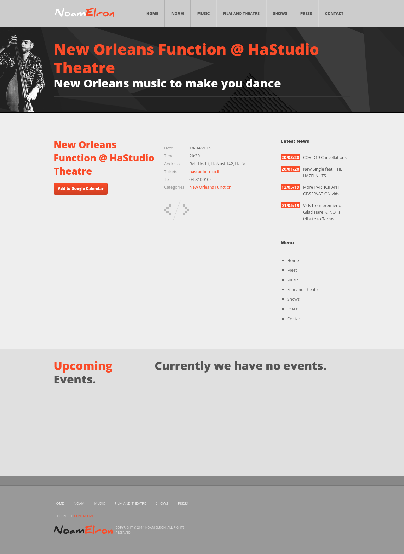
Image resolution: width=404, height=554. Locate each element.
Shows (280, 13)
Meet (292, 270)
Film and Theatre (241, 13)
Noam (177, 13)
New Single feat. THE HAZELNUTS (322, 172)
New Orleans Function (210, 187)
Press (306, 13)
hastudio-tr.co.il (204, 171)
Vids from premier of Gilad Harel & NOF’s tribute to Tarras (323, 211)
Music (203, 13)
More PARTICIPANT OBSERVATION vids (321, 190)
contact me (84, 516)
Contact (334, 13)
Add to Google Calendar (81, 188)
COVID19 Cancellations (325, 157)
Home (152, 13)
